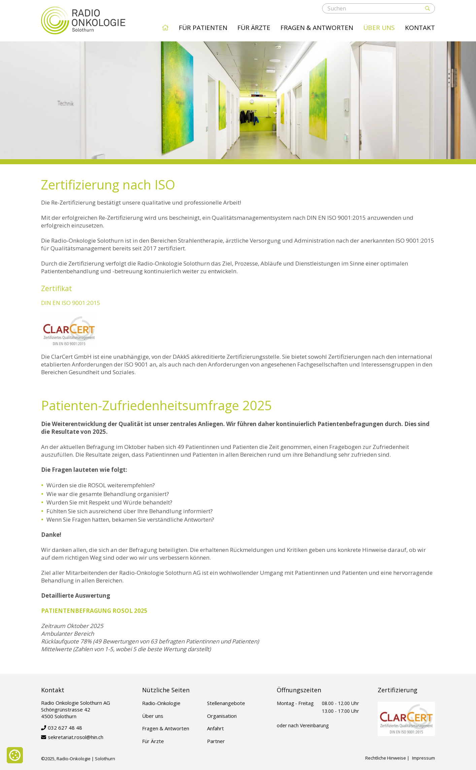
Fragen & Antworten (316, 27)
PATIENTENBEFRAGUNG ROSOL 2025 (94, 611)
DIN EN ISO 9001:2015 (70, 303)
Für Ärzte (253, 27)
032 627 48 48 (65, 727)
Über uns (379, 27)
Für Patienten (203, 27)
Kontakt (420, 27)
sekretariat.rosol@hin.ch (75, 737)
